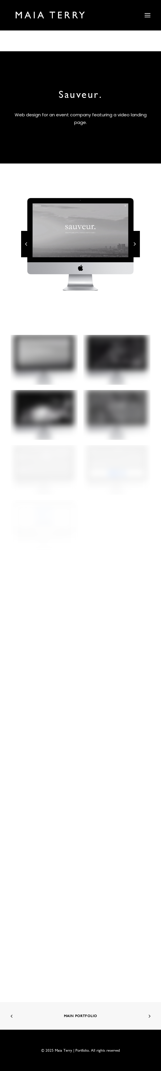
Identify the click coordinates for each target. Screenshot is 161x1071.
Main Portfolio (80, 1016)
